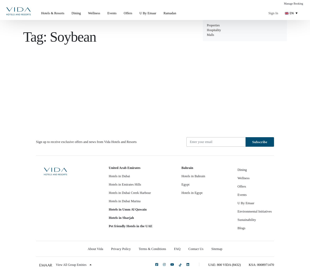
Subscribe (259, 142)
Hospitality (214, 30)
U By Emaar (147, 13)
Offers (128, 13)
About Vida (95, 249)
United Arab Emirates (125, 168)
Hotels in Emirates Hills (125, 184)
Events (111, 13)
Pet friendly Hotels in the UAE (130, 226)
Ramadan (170, 13)
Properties (213, 25)
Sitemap (216, 249)
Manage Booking (293, 3)
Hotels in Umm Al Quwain (128, 209)
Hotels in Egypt (192, 193)
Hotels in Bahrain (193, 176)
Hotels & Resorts (52, 13)
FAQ (177, 249)
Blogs (241, 228)
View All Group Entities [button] (74, 264)
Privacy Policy (121, 249)
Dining (76, 13)
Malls (210, 34)
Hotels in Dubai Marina (125, 201)
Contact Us (195, 249)
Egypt (185, 184)
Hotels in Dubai (119, 176)
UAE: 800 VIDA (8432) (224, 265)
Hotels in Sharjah (121, 218)
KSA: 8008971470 (261, 265)
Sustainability (246, 220)
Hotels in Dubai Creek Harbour (130, 193)
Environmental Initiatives (254, 211)
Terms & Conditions (152, 249)
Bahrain (187, 168)
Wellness (94, 13)
